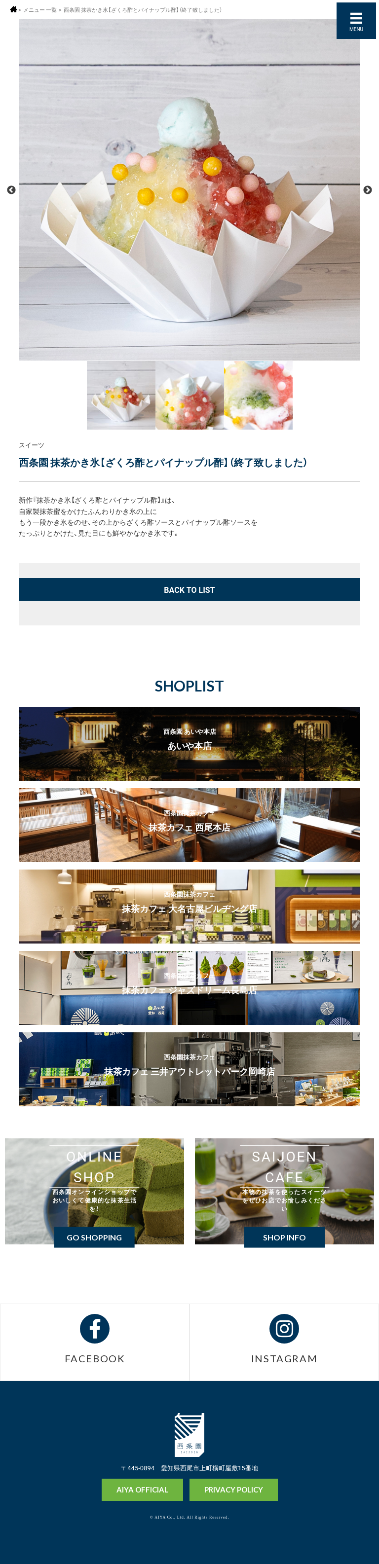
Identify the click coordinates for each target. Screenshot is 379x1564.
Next (368, 190)
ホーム (13, 9)
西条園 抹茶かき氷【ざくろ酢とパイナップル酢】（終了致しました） (143, 9)
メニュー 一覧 (40, 9)
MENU (356, 29)
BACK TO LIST (189, 589)
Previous (11, 190)
